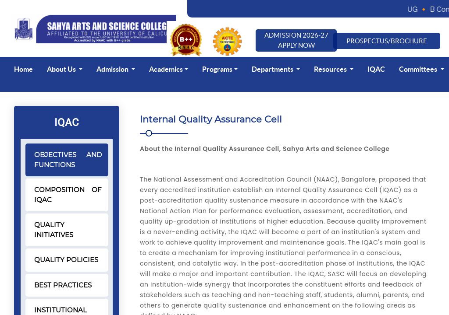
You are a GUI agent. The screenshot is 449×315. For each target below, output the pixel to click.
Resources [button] (331, 69)
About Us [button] (62, 69)
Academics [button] (166, 69)
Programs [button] (217, 69)
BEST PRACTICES (63, 285)
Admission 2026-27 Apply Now (296, 40)
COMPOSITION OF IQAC (68, 195)
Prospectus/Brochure (386, 41)
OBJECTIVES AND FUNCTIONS (68, 159)
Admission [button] (113, 69)
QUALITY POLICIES (66, 260)
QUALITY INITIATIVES (53, 229)
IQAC (376, 69)
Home (23, 69)
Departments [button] (273, 69)
